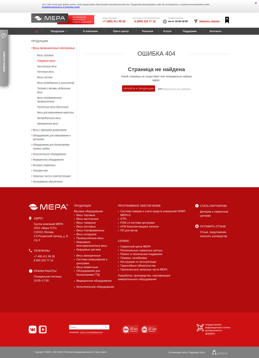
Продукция (57, 31)
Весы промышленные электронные (54, 48)
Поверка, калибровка (133, 258)
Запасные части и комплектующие (52, 176)
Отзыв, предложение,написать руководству (213, 234)
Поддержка (190, 31)
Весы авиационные (88, 255)
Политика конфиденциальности (79, 352)
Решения (147, 31)
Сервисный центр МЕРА (135, 246)
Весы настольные (87, 218)
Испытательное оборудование (49, 154)
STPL (123, 218)
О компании (90, 31)
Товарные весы (46, 60)
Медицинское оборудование (48, 159)
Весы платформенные (90, 230)
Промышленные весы (90, 238)
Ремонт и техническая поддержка (141, 254)
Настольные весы (47, 66)
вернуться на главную (177, 88)
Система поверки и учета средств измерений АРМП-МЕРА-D (153, 213)
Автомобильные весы (49, 118)
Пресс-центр (121, 31)
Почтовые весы (45, 71)
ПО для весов (129, 230)
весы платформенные (91, 332)
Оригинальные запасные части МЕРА (143, 269)
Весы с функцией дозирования (50, 130)
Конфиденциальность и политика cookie (61, 7)
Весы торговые (45, 55)
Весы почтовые (86, 226)
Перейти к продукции (138, 88)
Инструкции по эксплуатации (138, 261)
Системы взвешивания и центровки (91, 261)
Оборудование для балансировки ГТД (88, 272)
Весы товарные (86, 222)
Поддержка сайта (197, 352)
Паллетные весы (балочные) (53, 107)
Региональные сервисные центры (141, 250)
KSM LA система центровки (137, 222)
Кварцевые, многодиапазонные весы (91, 244)
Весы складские (86, 234)
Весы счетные (45, 77)
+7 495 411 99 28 (44, 256)
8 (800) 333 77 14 (145, 21)
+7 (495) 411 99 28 (114, 21)
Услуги (167, 31)
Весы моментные (87, 267)
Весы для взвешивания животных (55, 112)
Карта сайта (100, 352)
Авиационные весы (47, 123)
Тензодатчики (40, 170)
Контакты (216, 31)
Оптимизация (177, 352)
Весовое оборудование (88, 211)
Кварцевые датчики (88, 249)
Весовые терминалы (44, 165)
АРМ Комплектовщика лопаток (139, 226)
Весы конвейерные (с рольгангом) (55, 82)
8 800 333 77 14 (43, 260)
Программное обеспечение (48, 181)
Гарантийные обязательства (138, 265)
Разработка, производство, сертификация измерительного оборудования (144, 277)
